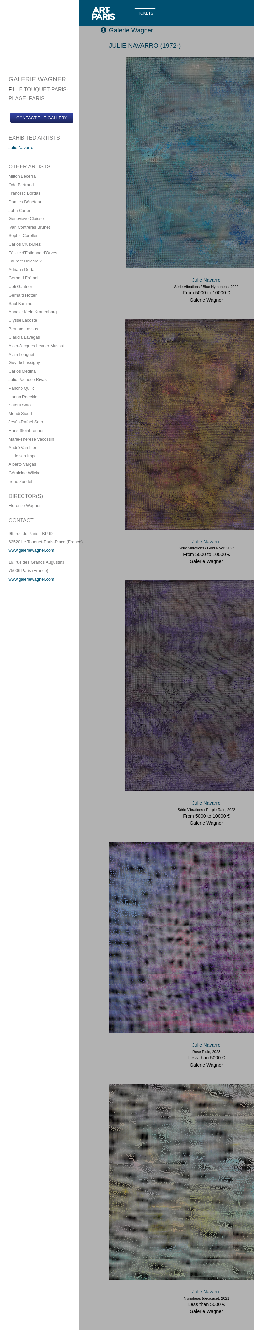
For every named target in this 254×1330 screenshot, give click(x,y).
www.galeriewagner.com (31, 550)
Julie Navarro (21, 147)
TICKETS (145, 13)
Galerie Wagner (127, 30)
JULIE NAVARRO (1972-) (145, 45)
